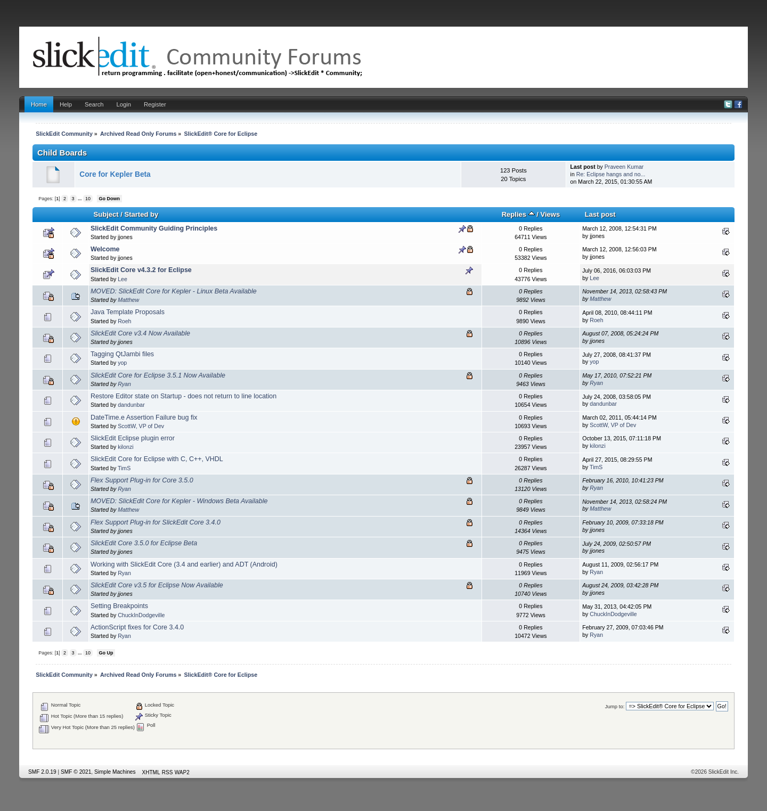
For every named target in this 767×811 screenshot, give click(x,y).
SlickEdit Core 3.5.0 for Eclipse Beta (144, 543)
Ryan (124, 384)
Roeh (124, 321)
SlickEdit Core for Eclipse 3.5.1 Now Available (158, 375)
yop (122, 362)
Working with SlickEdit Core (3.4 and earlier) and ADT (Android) (184, 564)
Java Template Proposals (128, 312)
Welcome (105, 249)
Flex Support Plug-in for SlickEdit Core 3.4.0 (156, 522)
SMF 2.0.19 (42, 772)
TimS (124, 468)
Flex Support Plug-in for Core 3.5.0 (142, 480)
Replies (518, 214)
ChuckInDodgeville (141, 615)
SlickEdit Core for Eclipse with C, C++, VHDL (157, 459)
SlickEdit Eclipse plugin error (133, 438)
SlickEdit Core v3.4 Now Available (140, 333)
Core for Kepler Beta (114, 174)
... (80, 198)
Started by (141, 214)
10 (88, 198)
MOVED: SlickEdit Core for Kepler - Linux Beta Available (174, 291)
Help (66, 104)
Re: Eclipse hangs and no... (611, 174)
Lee (122, 279)
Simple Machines (115, 772)
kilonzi (125, 447)
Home (39, 104)
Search (94, 104)
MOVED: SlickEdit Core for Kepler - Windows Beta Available (179, 501)
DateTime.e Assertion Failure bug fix (144, 417)
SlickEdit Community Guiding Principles (154, 228)
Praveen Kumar (624, 166)
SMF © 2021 (76, 772)
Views (550, 214)
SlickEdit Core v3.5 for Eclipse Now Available (157, 585)
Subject (106, 214)
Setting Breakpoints (119, 606)
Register (155, 104)
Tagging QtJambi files (122, 354)
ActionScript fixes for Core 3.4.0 (137, 627)
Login (124, 104)
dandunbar (131, 405)
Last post (600, 214)
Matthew (128, 300)
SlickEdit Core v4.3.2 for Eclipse (141, 270)
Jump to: (615, 706)
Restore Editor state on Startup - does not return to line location (183, 396)
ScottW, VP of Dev (141, 426)
